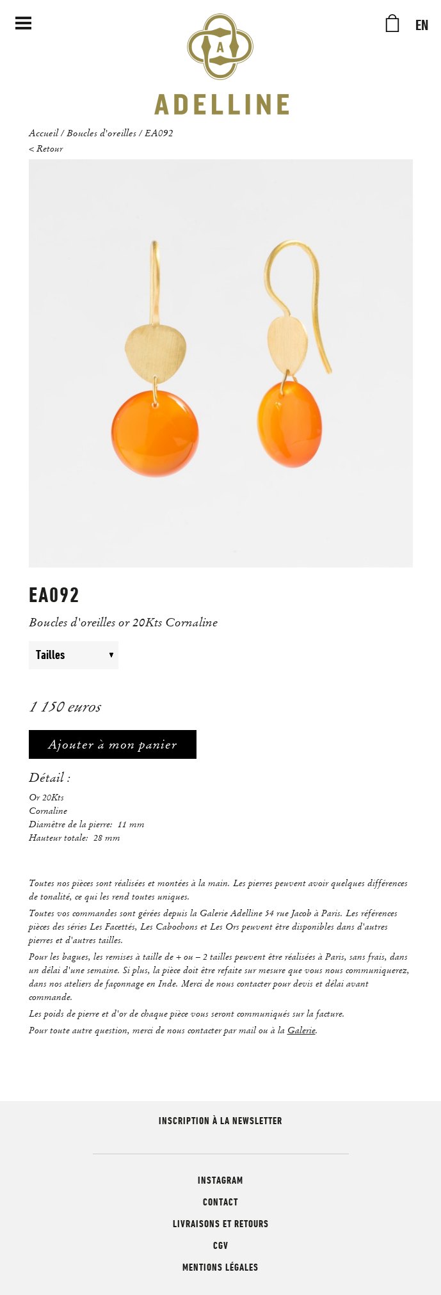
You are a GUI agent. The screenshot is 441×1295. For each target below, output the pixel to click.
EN (421, 25)
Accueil (43, 132)
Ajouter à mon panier (112, 744)
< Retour (46, 148)
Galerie (301, 1030)
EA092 (159, 132)
